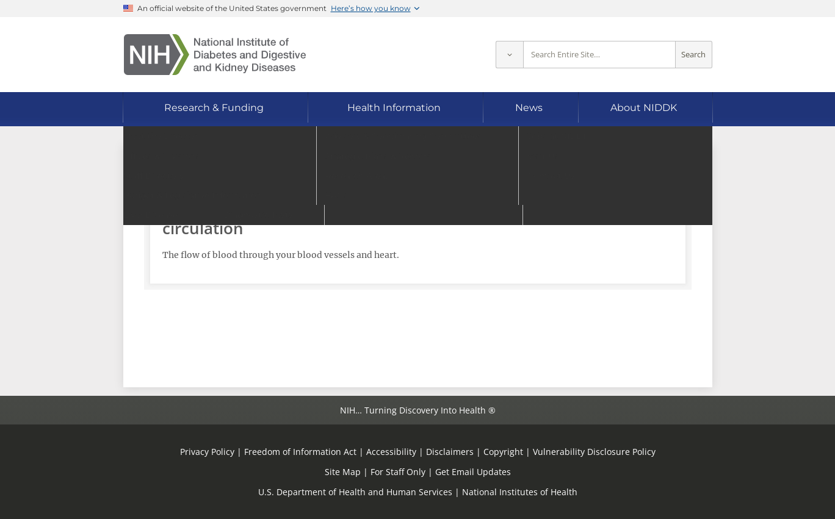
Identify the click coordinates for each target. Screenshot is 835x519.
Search (693, 54)
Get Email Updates (473, 472)
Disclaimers (450, 451)
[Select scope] (509, 54)
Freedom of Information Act (300, 451)
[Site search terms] (599, 54)
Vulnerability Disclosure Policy (594, 451)
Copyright (503, 451)
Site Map (343, 472)
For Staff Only (398, 472)
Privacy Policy (207, 451)
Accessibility (391, 451)
